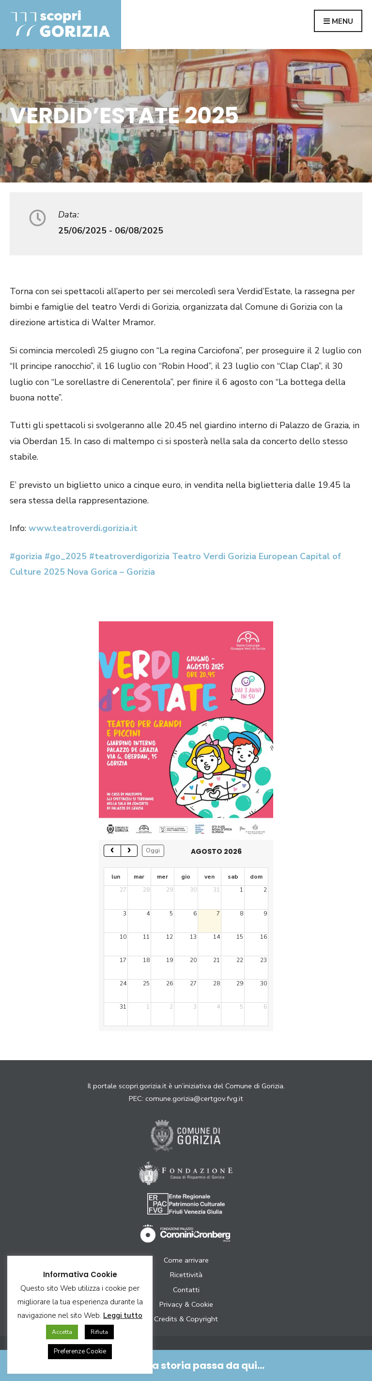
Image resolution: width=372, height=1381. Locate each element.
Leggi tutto (122, 1315)
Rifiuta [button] (99, 1332)
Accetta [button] (62, 1332)
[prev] (112, 851)
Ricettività (186, 1275)
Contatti (186, 1290)
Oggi (153, 850)
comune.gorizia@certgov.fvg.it (194, 1098)
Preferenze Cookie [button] (80, 1351)
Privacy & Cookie (186, 1304)
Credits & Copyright (186, 1319)
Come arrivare (186, 1260)
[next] (129, 851)
